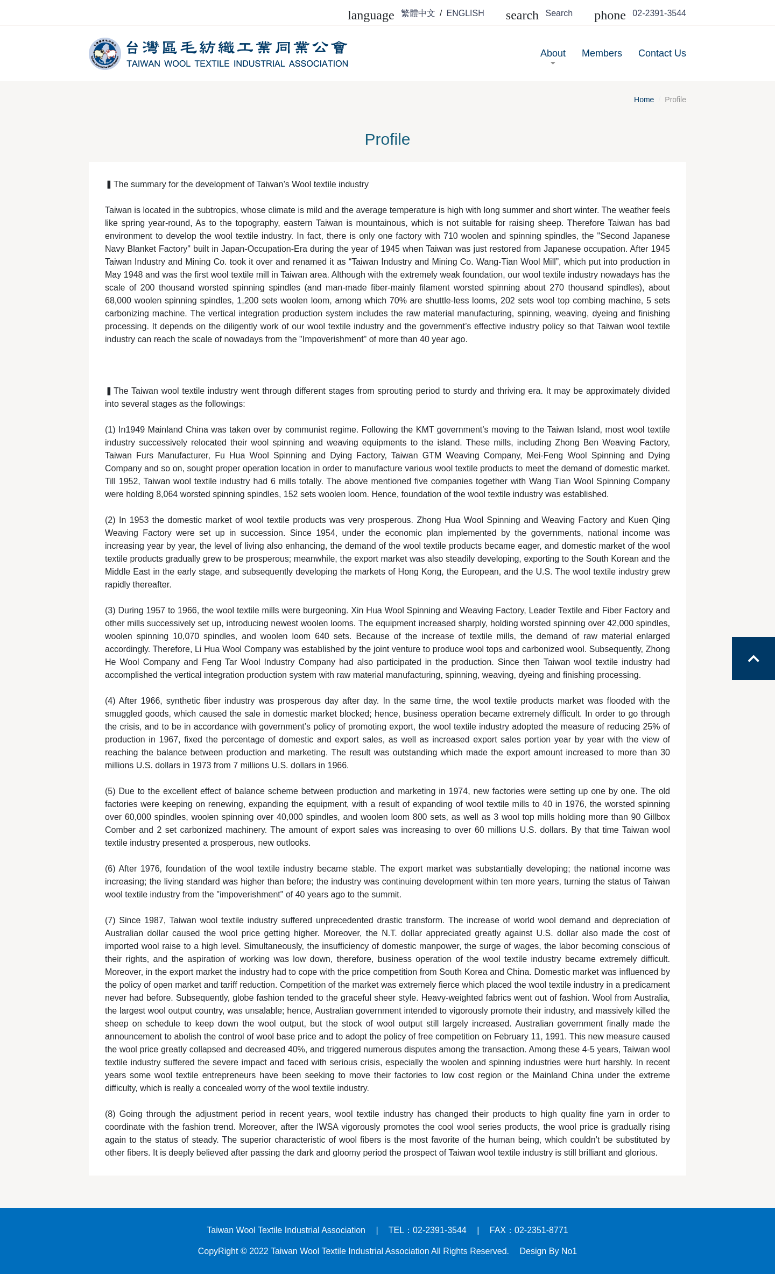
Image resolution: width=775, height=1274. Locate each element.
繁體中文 (418, 13)
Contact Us (662, 53)
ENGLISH (465, 13)
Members (602, 53)
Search (559, 13)
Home (644, 99)
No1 (569, 1251)
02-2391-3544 (659, 13)
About (553, 58)
